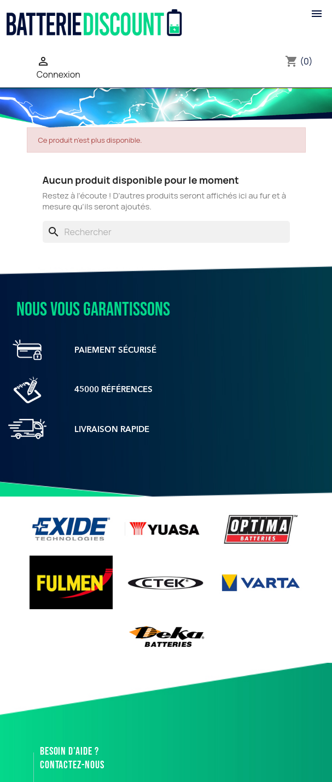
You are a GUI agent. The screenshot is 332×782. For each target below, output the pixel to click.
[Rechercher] (166, 232)
